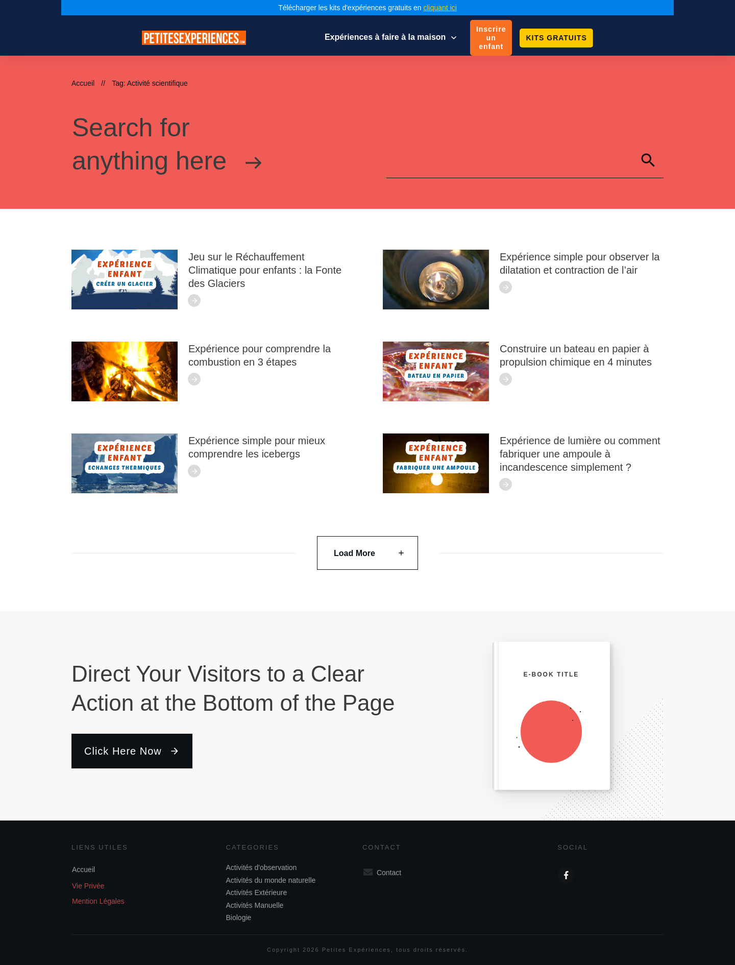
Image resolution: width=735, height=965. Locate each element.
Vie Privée (88, 886)
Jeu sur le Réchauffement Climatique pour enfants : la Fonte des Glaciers (264, 270)
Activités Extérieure (256, 892)
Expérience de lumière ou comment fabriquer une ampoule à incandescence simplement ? (580, 454)
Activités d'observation (261, 867)
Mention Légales (98, 901)
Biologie (239, 917)
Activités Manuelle (255, 905)
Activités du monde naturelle (271, 880)
